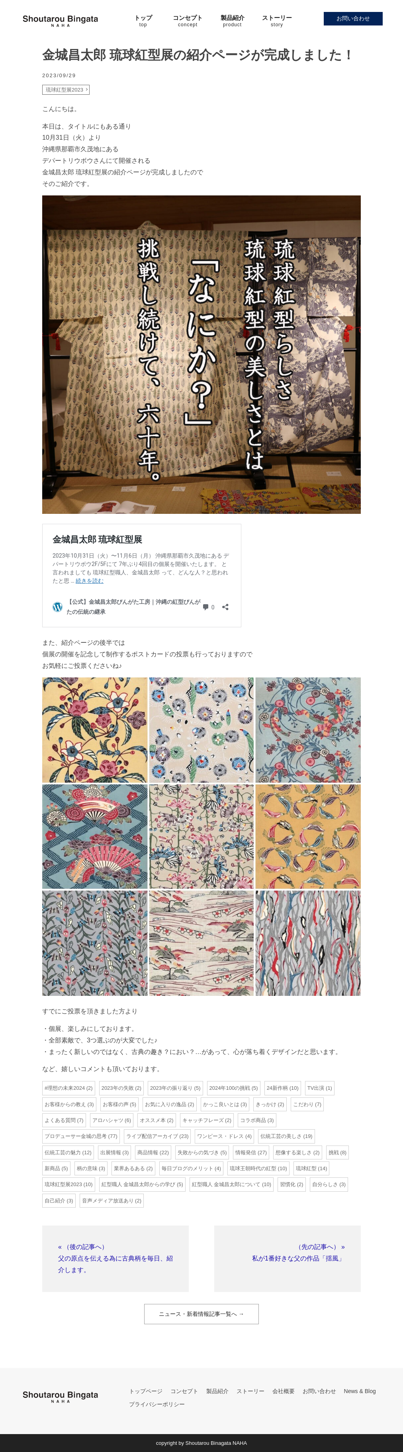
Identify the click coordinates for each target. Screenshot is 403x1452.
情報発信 (245, 1152)
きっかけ (266, 1104)
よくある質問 (60, 1120)
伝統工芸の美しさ (281, 1136)
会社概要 (283, 1391)
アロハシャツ (107, 1120)
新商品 (52, 1168)
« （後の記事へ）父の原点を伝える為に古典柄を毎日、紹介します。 (115, 1258)
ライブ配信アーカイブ (152, 1136)
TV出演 (316, 1088)
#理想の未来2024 (65, 1088)
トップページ (145, 1391)
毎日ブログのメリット (187, 1168)
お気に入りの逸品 (165, 1104)
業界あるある (129, 1168)
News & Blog (360, 1391)
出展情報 (110, 1152)
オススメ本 (153, 1120)
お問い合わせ (353, 18)
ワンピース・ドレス (220, 1136)
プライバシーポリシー (157, 1404)
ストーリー (250, 1391)
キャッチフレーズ (203, 1120)
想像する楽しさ (294, 1152)
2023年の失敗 (118, 1088)
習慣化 (287, 1184)
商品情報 (147, 1152)
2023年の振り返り (171, 1088)
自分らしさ (325, 1184)
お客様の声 (116, 1104)
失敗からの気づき (198, 1152)
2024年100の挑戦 (229, 1088)
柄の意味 (87, 1168)
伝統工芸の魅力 (63, 1152)
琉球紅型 (306, 1168)
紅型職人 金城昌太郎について (226, 1184)
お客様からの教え (65, 1104)
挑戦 (334, 1152)
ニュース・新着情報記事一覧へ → (201, 1314)
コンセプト (184, 1391)
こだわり (303, 1104)
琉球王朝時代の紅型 (253, 1168)
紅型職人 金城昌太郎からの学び (139, 1184)
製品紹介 (217, 1391)
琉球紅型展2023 (64, 90)
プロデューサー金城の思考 (76, 1136)
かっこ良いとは (221, 1104)
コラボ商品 (253, 1120)
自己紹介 (55, 1201)
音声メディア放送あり (108, 1201)
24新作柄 (277, 1088)
